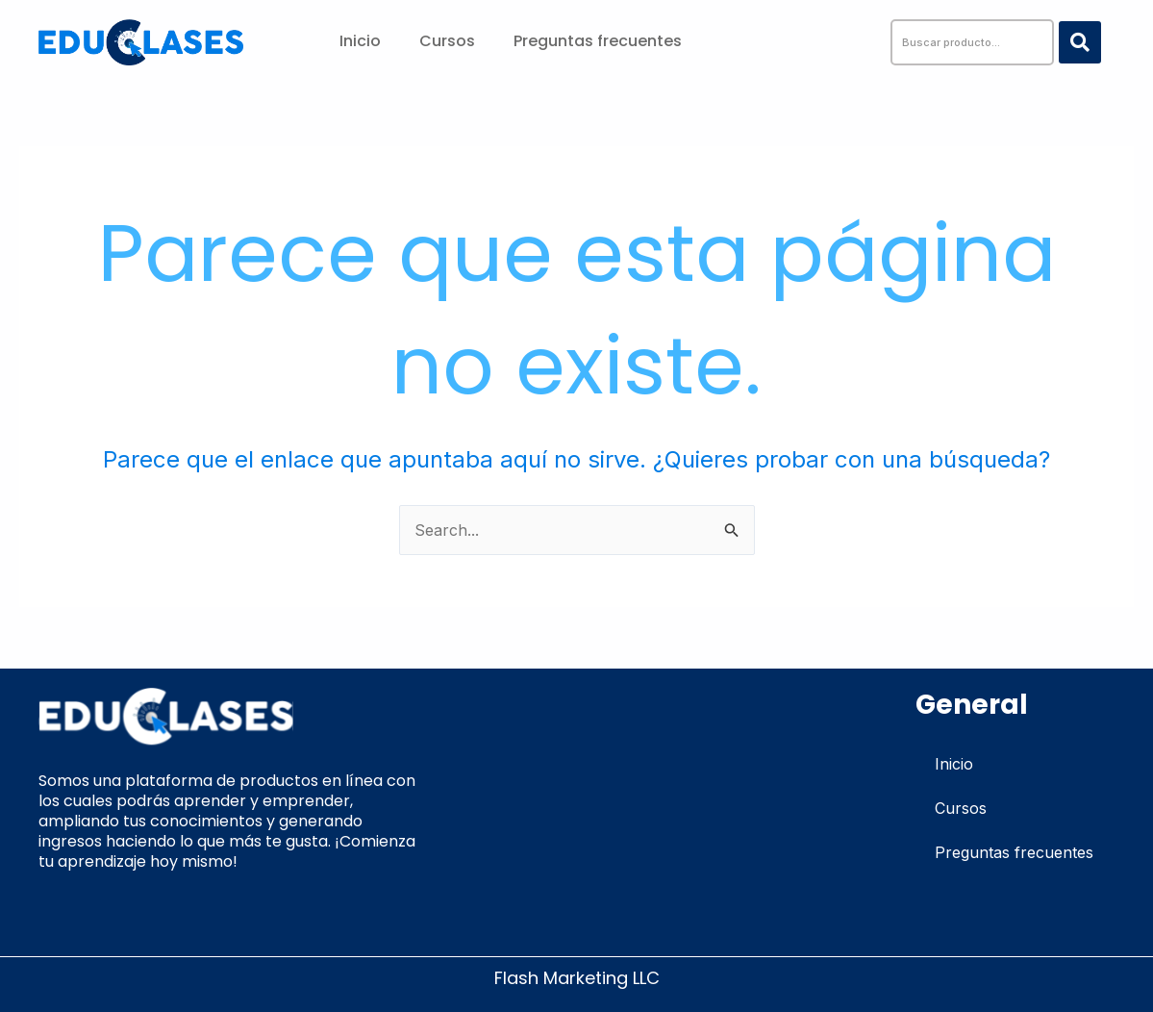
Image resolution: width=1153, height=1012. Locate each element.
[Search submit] (1080, 42)
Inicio (360, 41)
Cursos (447, 41)
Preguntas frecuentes (598, 41)
